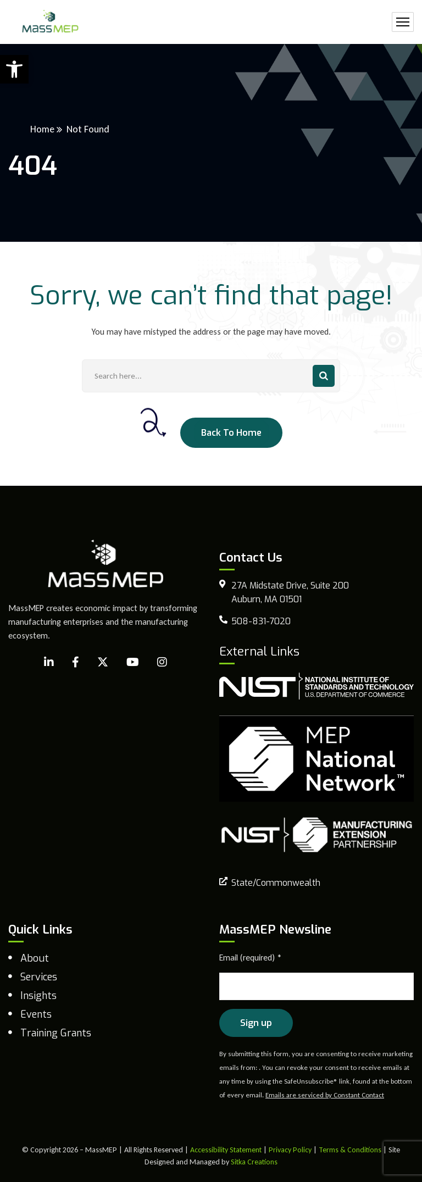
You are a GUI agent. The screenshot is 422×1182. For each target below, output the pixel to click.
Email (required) (250, 957)
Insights (38, 995)
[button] (14, 69)
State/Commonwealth (275, 883)
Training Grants (55, 1033)
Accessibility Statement (226, 1150)
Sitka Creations (254, 1162)
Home (42, 129)
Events (36, 1014)
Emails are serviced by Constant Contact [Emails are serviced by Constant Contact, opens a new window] (324, 1095)
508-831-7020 (261, 621)
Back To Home (231, 433)
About (34, 958)
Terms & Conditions (350, 1150)
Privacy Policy (290, 1150)
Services (38, 977)
